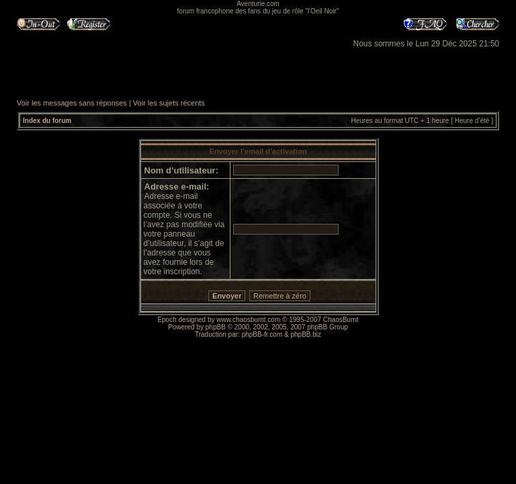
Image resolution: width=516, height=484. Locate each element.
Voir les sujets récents (169, 103)
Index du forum (47, 120)
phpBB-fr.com (262, 334)
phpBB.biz (305, 334)
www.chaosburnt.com (248, 319)
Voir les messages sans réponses (72, 103)
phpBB (216, 327)
